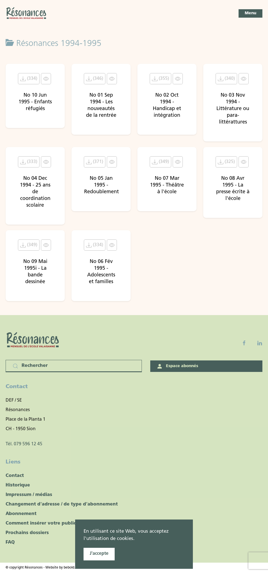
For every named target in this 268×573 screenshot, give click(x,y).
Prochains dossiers (27, 533)
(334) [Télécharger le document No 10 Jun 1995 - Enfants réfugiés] (28, 78)
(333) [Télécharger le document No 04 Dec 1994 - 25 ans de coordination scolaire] (28, 162)
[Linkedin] (259, 343)
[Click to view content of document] (46, 78)
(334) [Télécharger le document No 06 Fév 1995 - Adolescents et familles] (94, 245)
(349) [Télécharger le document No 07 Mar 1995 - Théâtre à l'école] (160, 162)
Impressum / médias (29, 495)
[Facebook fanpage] (244, 343)
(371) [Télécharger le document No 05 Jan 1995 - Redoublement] (94, 162)
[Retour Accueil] (27, 13)
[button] (250, 13)
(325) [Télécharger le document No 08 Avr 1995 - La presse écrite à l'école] (226, 162)
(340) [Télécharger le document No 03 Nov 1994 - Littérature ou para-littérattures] (226, 78)
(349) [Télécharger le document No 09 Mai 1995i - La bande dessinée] (28, 245)
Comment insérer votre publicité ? (46, 523)
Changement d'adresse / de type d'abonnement (62, 504)
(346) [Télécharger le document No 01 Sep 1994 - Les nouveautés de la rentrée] (94, 78)
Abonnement (21, 514)
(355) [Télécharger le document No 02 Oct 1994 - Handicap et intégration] (160, 78)
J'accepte (99, 553)
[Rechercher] (74, 366)
